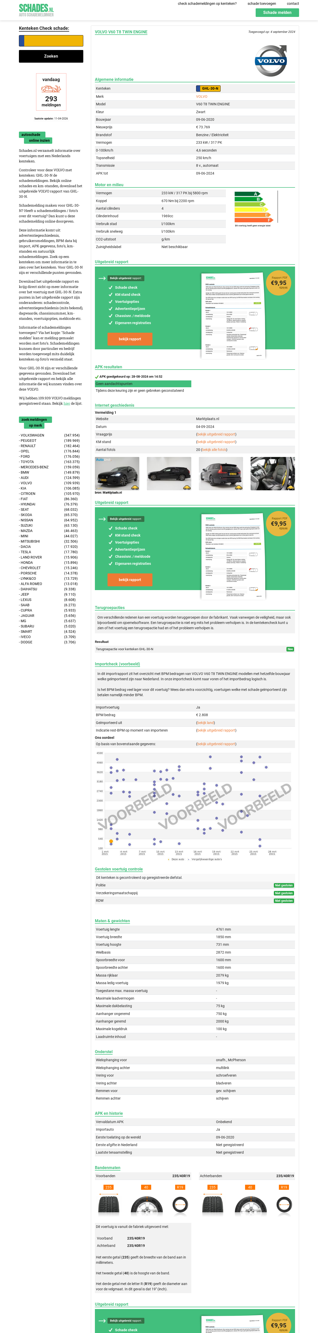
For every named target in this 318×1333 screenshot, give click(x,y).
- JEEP (47, 594)
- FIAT (48, 499)
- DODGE (47, 642)
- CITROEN (49, 493)
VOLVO (201, 96)
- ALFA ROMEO (48, 584)
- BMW (49, 472)
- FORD (49, 456)
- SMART (47, 631)
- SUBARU (47, 626)
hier (67, 403)
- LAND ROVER (48, 557)
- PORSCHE (48, 573)
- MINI (48, 536)
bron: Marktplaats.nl (108, 492)
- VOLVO (49, 483)
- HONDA (48, 562)
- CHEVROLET (48, 568)
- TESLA (48, 552)
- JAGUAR (47, 615)
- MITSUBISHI (48, 541)
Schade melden (277, 12)
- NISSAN (48, 520)
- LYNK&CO (48, 578)
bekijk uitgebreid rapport (216, 434)
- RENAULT (49, 446)
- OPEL (49, 451)
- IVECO (47, 637)
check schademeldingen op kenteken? (207, 4)
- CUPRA (47, 610)
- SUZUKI (48, 525)
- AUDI (49, 477)
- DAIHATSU (47, 589)
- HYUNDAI (48, 504)
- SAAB (47, 605)
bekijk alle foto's (214, 450)
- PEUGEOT (49, 440)
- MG (47, 621)
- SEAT (48, 509)
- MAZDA (48, 531)
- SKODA (48, 515)
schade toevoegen (262, 4)
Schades (36, 9)
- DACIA (48, 546)
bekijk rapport (130, 339)
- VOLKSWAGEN (49, 435)
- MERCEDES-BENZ (49, 467)
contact (293, 4)
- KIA (49, 488)
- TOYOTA (49, 462)
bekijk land (205, 723)
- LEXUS (47, 599)
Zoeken (51, 56)
